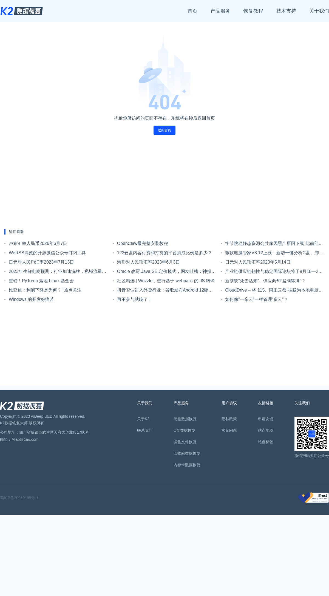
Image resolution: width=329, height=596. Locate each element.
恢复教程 (253, 11)
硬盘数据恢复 (185, 419)
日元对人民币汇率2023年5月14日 (257, 262)
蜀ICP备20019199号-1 (19, 498)
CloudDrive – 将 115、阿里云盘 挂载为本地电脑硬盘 (274, 291)
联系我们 (144, 430)
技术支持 (286, 11)
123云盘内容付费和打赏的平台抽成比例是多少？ (164, 252)
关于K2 (143, 419)
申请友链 (265, 419)
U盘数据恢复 (184, 430)
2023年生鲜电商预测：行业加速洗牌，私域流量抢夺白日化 (57, 272)
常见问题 (229, 430)
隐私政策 (229, 419)
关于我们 (319, 11)
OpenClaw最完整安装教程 (142, 243)
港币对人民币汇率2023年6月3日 (148, 262)
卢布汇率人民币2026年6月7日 (38, 243)
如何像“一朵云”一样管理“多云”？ (256, 299)
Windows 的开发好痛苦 (31, 299)
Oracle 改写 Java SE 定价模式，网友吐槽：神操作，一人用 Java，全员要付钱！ (164, 272)
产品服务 (220, 11)
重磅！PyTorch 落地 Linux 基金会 (41, 280)
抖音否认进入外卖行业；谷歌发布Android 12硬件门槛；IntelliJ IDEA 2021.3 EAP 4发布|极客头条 (165, 291)
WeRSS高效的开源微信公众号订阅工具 (47, 252)
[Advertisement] (165, 182)
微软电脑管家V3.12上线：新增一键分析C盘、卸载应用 (274, 254)
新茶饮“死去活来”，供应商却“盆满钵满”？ (265, 280)
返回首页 (164, 130)
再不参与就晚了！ (134, 299)
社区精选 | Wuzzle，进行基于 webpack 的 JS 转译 (166, 280)
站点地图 (265, 430)
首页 (192, 11)
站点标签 (265, 442)
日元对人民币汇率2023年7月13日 (41, 262)
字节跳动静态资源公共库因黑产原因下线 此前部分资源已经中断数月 (274, 244)
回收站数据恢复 (187, 453)
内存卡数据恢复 (187, 465)
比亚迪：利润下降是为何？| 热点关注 (45, 290)
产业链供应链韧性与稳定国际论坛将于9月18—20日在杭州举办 (273, 272)
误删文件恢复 (185, 442)
